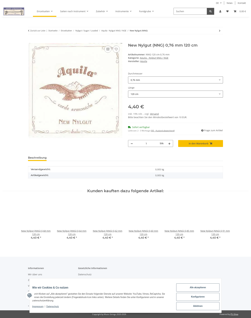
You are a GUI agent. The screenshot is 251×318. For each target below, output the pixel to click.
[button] (220, 11)
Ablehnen (195, 306)
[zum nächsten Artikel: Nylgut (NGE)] (219, 30)
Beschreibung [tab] (37, 157)
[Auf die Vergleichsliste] (107, 49)
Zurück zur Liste (37, 30)
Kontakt (242, 2)
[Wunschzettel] (227, 11)
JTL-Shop (234, 314)
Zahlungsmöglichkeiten (40, 280)
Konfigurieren (195, 298)
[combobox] (175, 79)
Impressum (40, 308)
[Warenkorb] (239, 11)
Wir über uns (35, 274)
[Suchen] (190, 11)
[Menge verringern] (131, 143)
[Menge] (146, 143)
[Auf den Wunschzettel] (116, 49)
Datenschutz (55, 308)
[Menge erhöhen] (169, 143)
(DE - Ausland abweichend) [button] (163, 130)
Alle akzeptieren (195, 290)
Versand (154, 113)
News (230, 2)
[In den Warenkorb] (30, 41)
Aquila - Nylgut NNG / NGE (154, 57)
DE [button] (217, 2)
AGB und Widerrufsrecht (91, 280)
